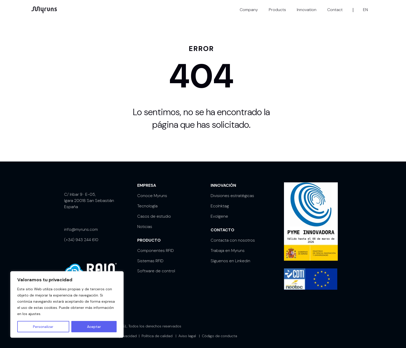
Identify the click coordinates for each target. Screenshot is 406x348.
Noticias (144, 222)
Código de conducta (219, 331)
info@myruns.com (81, 225)
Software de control (156, 266)
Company (249, 9)
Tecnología (147, 202)
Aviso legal (187, 331)
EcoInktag (220, 202)
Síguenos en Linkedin (230, 256)
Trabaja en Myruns (228, 246)
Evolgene (219, 212)
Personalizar (43, 326)
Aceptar (94, 326)
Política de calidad (157, 331)
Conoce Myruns (152, 191)
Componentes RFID (155, 246)
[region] (67, 304)
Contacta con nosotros (233, 236)
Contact (335, 9)
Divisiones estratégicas (232, 191)
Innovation (306, 9)
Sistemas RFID (150, 256)
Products (277, 9)
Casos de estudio (154, 212)
